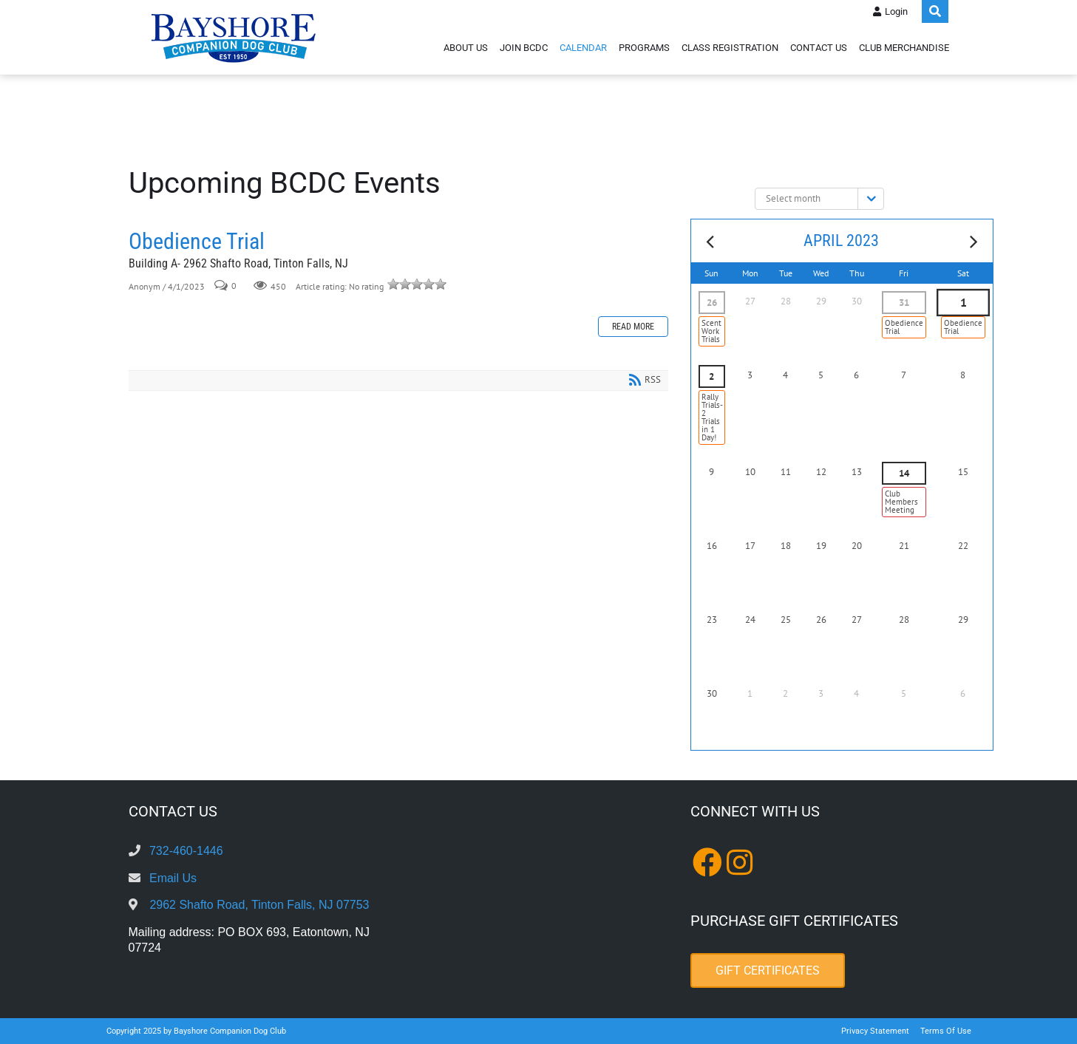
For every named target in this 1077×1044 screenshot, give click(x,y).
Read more (633, 326)
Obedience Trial (197, 241)
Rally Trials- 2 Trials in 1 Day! (712, 417)
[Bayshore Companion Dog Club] (233, 37)
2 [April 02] (711, 376)
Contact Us (818, 47)
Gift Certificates (768, 970)
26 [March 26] (712, 302)
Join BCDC (524, 47)
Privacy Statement (875, 1031)
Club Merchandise (904, 47)
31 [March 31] (904, 302)
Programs (644, 47)
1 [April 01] (962, 303)
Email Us (173, 878)
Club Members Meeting (901, 501)
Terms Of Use (945, 1031)
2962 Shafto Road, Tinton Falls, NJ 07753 (259, 904)
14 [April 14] (904, 473)
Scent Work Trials (711, 331)
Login (896, 11)
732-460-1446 (186, 851)
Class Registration (730, 47)
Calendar (583, 47)
